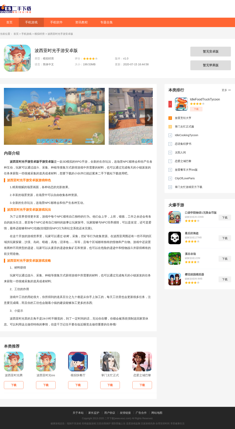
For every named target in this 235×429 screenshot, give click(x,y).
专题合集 (106, 22)
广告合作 (141, 412)
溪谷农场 (190, 253)
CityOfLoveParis (185, 178)
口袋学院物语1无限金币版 (201, 212)
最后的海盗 (192, 233)
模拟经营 (39, 33)
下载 (196, 109)
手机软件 (56, 22)
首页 (9, 22)
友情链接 (125, 412)
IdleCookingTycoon (186, 135)
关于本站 (78, 412)
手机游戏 (31, 22)
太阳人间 (180, 152)
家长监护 (93, 412)
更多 (226, 90)
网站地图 (156, 412)
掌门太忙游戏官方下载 (188, 187)
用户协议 (109, 412)
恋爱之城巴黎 (183, 161)
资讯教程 (81, 22)
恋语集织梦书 (183, 143)
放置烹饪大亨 (183, 117)
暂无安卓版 (211, 51)
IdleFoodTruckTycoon (205, 99)
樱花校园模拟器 (194, 274)
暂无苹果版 (211, 65)
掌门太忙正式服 (184, 126)
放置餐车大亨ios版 (186, 169)
